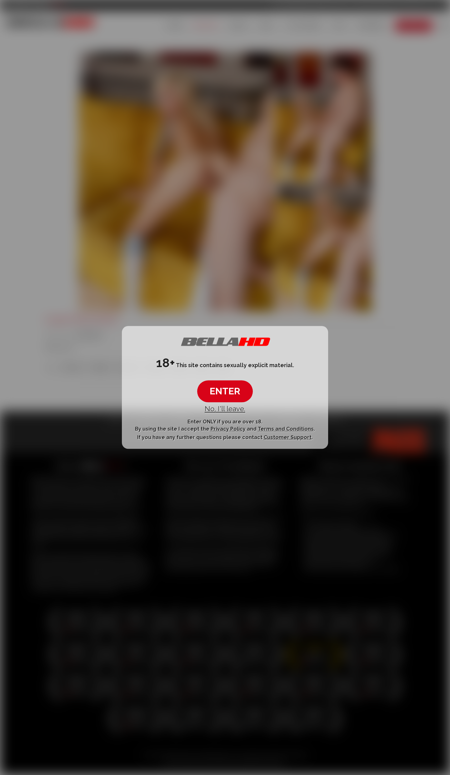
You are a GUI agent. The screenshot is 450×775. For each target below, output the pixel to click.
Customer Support (288, 437)
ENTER (225, 391)
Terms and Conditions (286, 429)
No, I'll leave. (225, 408)
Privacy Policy (228, 429)
